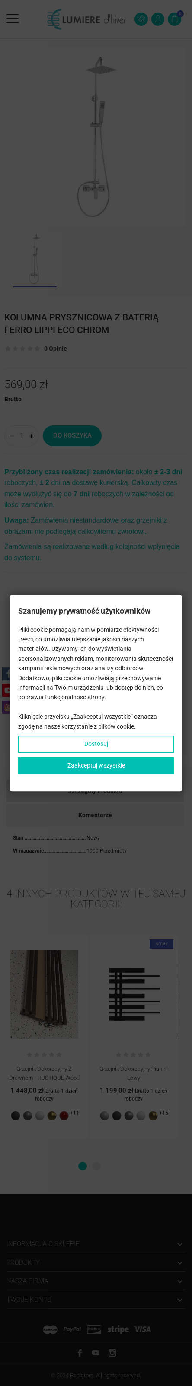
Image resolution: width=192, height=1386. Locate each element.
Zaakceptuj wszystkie (96, 765)
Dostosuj (96, 743)
